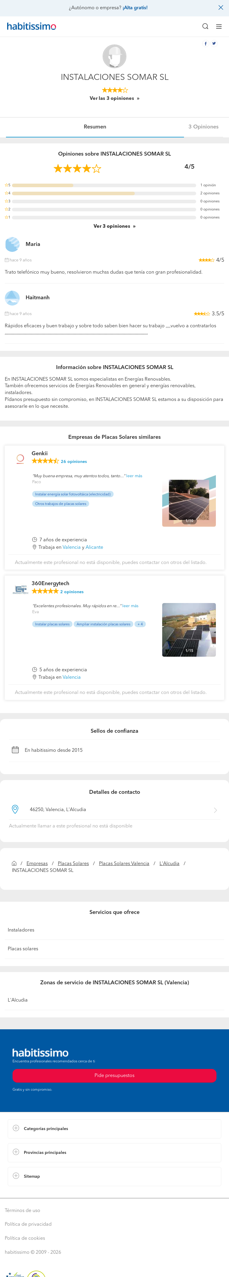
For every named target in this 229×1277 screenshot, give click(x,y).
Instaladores (21, 930)
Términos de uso (22, 1210)
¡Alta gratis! (135, 8)
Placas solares (23, 949)
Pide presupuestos (114, 1075)
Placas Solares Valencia (124, 863)
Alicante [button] (94, 547)
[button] (114, 1128)
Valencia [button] (72, 547)
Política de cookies (25, 1238)
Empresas (37, 863)
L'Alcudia (170, 863)
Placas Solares (73, 863)
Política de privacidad (28, 1224)
